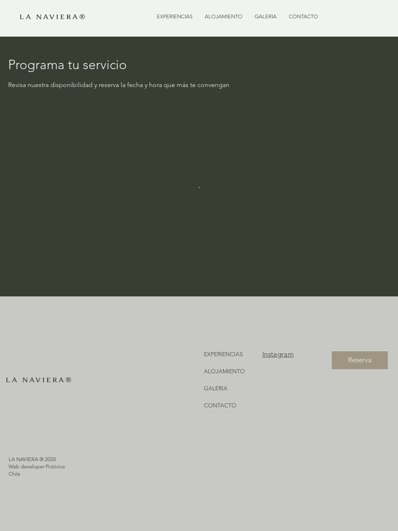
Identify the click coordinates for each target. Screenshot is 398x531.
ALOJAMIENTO (224, 371)
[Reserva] (360, 360)
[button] (175, 17)
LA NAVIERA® (53, 16)
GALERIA (215, 388)
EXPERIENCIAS (223, 354)
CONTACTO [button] (220, 405)
